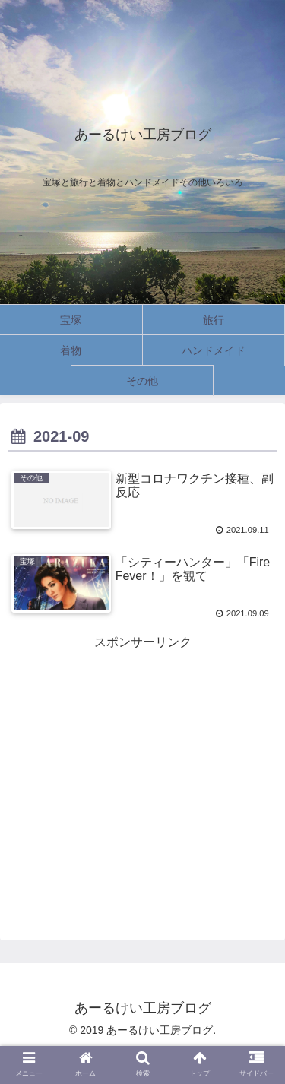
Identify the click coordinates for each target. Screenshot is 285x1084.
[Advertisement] (142, 760)
